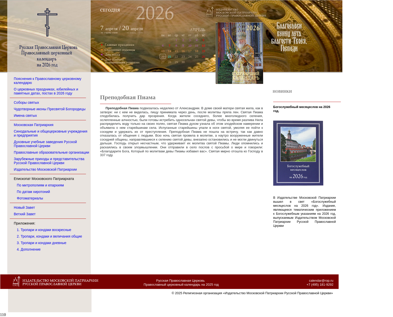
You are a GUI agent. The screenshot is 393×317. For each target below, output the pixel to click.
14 (169, 51)
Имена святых (25, 116)
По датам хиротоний (33, 192)
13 (162, 51)
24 (189, 56)
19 (203, 51)
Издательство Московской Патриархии (45, 169)
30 (183, 62)
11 (196, 45)
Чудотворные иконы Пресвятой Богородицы (49, 109)
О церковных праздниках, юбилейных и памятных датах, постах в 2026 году (46, 91)
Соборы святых (26, 102)
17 (189, 51)
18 (196, 51)
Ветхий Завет (25, 214)
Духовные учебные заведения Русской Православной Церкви (45, 144)
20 (162, 56)
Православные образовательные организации (51, 152)
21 (169, 56)
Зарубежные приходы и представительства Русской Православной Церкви (49, 161)
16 (183, 51)
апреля (112, 29)
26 (203, 56)
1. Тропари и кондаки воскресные (44, 230)
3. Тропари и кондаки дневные (41, 243)
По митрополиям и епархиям (40, 185)
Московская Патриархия (33, 125)
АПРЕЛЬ (197, 30)
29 (176, 62)
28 (169, 62)
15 (176, 51)
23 (183, 56)
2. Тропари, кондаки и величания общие (49, 236)
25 (196, 56)
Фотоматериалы (30, 198)
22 (176, 56)
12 (203, 45)
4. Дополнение (29, 249)
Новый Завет (24, 207)
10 (189, 45)
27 (162, 62)
